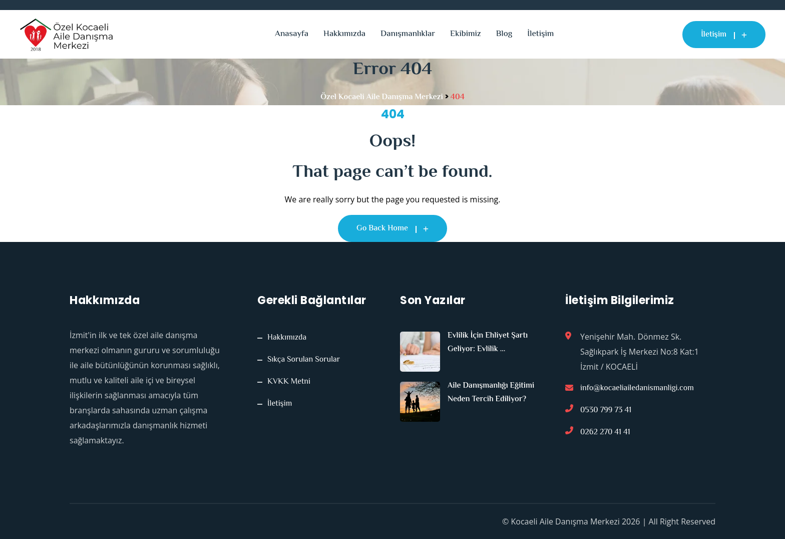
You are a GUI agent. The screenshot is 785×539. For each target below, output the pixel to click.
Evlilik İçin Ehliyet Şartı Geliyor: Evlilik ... (488, 343)
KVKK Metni (288, 382)
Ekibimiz (465, 34)
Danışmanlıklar (407, 34)
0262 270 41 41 (605, 432)
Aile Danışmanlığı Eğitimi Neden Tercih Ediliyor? (491, 393)
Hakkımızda (344, 34)
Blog (504, 34)
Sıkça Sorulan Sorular (303, 360)
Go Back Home (392, 228)
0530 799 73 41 (605, 410)
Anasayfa (291, 34)
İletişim (540, 34)
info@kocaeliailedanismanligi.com (637, 388)
